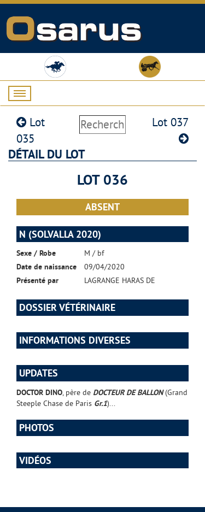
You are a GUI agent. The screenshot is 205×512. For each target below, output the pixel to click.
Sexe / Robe (36, 253)
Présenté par (37, 280)
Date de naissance (46, 267)
